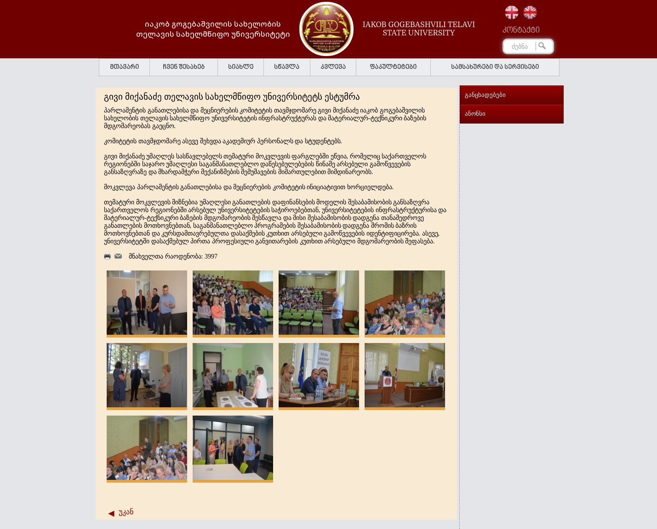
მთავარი (124, 67)
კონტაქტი (521, 31)
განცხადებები (485, 94)
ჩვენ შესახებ (184, 67)
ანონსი (475, 113)
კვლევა (333, 67)
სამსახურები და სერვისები (495, 67)
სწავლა (286, 67)
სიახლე (240, 67)
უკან (126, 512)
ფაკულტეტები (393, 67)
